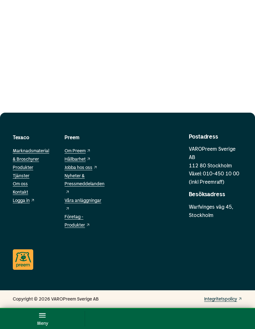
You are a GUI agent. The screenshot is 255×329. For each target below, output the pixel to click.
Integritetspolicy (223, 298)
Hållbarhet (78, 159)
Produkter (23, 167)
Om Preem (78, 150)
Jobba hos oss (81, 167)
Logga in (24, 200)
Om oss (20, 183)
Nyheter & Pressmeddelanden (84, 183)
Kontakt (20, 192)
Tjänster (21, 175)
